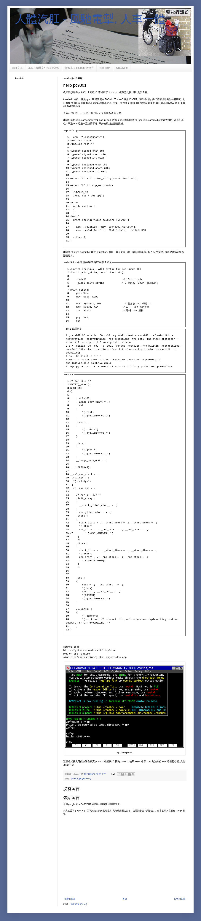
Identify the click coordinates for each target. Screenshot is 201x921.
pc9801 (74, 778)
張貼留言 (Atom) (79, 904)
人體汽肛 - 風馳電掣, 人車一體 (90, 19)
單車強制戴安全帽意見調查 (44, 67)
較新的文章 (69, 898)
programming (85, 778)
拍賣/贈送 (105, 67)
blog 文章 (17, 67)
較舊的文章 (179, 898)
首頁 (124, 898)
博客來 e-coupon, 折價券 (79, 67)
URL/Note (121, 67)
